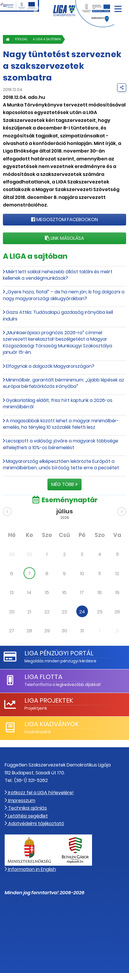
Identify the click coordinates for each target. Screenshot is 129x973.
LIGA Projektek (48, 700)
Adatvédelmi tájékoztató (34, 823)
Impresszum (20, 800)
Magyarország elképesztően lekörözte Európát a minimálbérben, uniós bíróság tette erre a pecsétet (61, 464)
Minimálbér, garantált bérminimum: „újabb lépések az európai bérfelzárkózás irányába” (63, 383)
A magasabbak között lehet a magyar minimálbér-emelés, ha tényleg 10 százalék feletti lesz (61, 423)
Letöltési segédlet (26, 816)
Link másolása (64, 238)
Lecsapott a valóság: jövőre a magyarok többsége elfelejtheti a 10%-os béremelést (60, 444)
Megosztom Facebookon (64, 219)
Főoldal (21, 39)
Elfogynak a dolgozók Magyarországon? (50, 366)
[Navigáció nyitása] (118, 7)
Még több (64, 484)
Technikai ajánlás (26, 808)
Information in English (30, 869)
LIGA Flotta (43, 676)
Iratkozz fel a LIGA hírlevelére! (39, 792)
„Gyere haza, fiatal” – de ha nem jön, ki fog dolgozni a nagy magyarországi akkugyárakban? (63, 295)
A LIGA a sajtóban (47, 39)
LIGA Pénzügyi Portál (58, 653)
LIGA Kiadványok (51, 724)
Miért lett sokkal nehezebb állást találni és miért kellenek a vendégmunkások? (57, 274)
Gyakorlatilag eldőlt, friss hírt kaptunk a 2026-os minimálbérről (57, 403)
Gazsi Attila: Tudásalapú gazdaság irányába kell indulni (58, 315)
